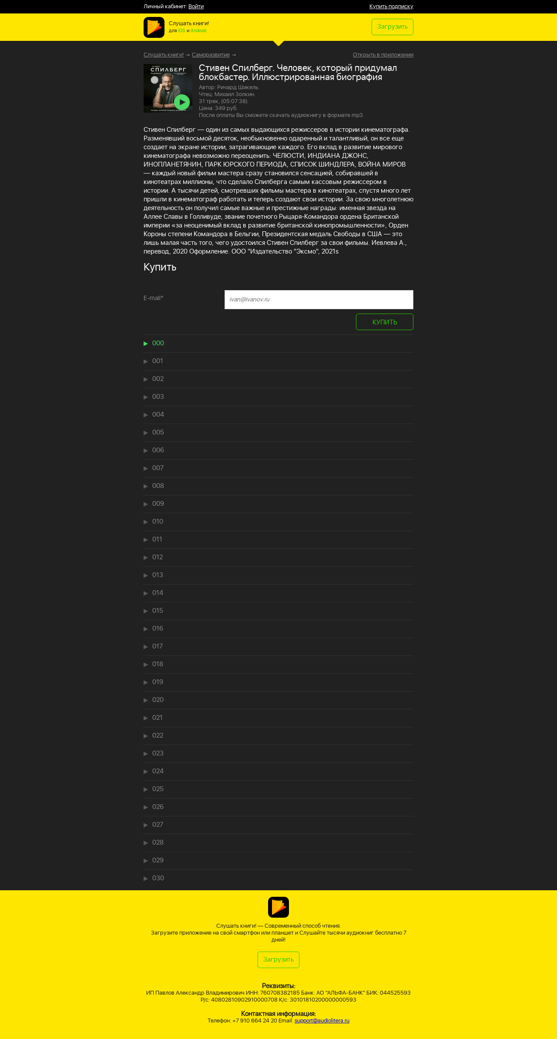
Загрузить (392, 27)
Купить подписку (391, 7)
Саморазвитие (211, 55)
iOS (181, 30)
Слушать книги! (164, 55)
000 (158, 343)
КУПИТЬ (384, 322)
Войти (196, 7)
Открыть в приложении (383, 55)
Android (198, 30)
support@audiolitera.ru (322, 1021)
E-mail (154, 298)
